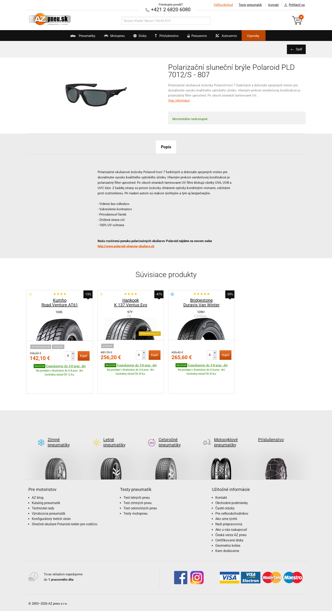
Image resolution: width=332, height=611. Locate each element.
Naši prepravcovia (228, 504)
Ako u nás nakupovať (231, 509)
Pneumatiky (72, 37)
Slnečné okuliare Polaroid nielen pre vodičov (64, 504)
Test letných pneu (136, 477)
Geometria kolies (227, 526)
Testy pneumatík (248, 5)
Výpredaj (262, 36)
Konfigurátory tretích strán (51, 499)
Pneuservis (199, 37)
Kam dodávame (227, 531)
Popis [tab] (166, 146)
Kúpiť (83, 355)
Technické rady (43, 488)
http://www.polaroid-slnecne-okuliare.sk (126, 246)
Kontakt (272, 5)
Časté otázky (225, 488)
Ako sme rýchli (226, 499)
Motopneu (107, 37)
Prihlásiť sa (293, 5)
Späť (298, 49)
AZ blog (37, 477)
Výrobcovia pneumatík (48, 494)
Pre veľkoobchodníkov (231, 494)
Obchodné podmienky (231, 483)
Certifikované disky (229, 520)
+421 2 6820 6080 (171, 9)
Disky (135, 37)
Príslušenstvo (168, 36)
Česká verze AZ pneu (230, 515)
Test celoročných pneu (140, 488)
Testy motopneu (135, 494)
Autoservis (231, 37)
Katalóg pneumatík (46, 483)
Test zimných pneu (137, 483)
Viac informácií (179, 100)
